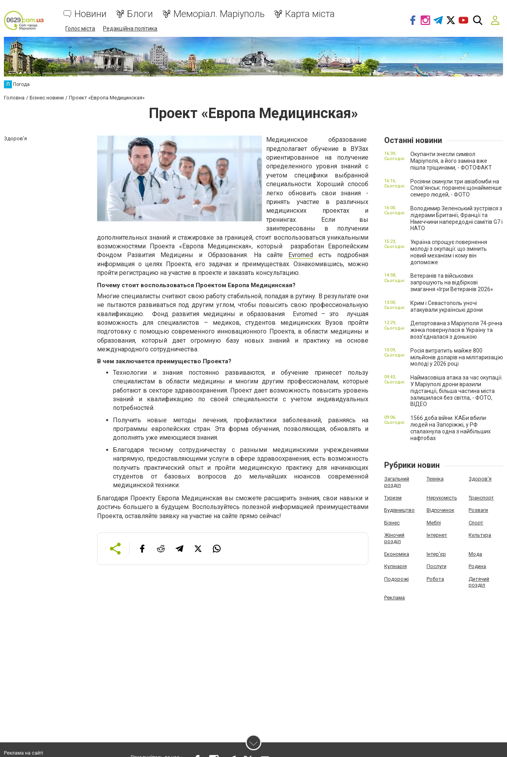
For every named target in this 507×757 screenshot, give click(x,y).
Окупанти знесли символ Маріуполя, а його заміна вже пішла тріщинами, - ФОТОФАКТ (451, 161)
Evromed (300, 255)
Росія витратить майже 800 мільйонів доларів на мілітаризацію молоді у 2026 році (456, 357)
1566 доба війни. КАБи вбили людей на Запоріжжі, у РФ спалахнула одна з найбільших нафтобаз (450, 427)
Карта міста (310, 14)
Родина (477, 566)
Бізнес (392, 522)
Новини (90, 14)
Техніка (435, 479)
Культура (480, 535)
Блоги (140, 14)
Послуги (436, 566)
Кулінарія (395, 566)
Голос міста (80, 28)
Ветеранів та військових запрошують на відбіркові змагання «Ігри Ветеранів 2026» (451, 282)
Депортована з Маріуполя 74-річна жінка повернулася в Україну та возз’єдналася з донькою (456, 330)
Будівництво (399, 510)
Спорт (476, 522)
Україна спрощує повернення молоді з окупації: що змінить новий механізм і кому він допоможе (448, 252)
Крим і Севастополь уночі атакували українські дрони (446, 306)
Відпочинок (440, 510)
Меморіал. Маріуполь (219, 14)
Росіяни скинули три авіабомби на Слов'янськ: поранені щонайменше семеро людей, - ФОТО (456, 188)
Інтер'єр (436, 554)
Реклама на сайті (23, 753)
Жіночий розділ (394, 538)
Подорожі (396, 579)
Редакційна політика (130, 28)
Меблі (434, 522)
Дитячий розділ (479, 582)
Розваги (478, 510)
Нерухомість (442, 497)
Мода (475, 554)
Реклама (394, 597)
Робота (435, 579)
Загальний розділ (396, 482)
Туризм (393, 497)
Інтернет (437, 535)
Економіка (396, 554)
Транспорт (481, 497)
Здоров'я (480, 479)
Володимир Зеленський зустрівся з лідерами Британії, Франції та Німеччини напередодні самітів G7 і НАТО (456, 218)
